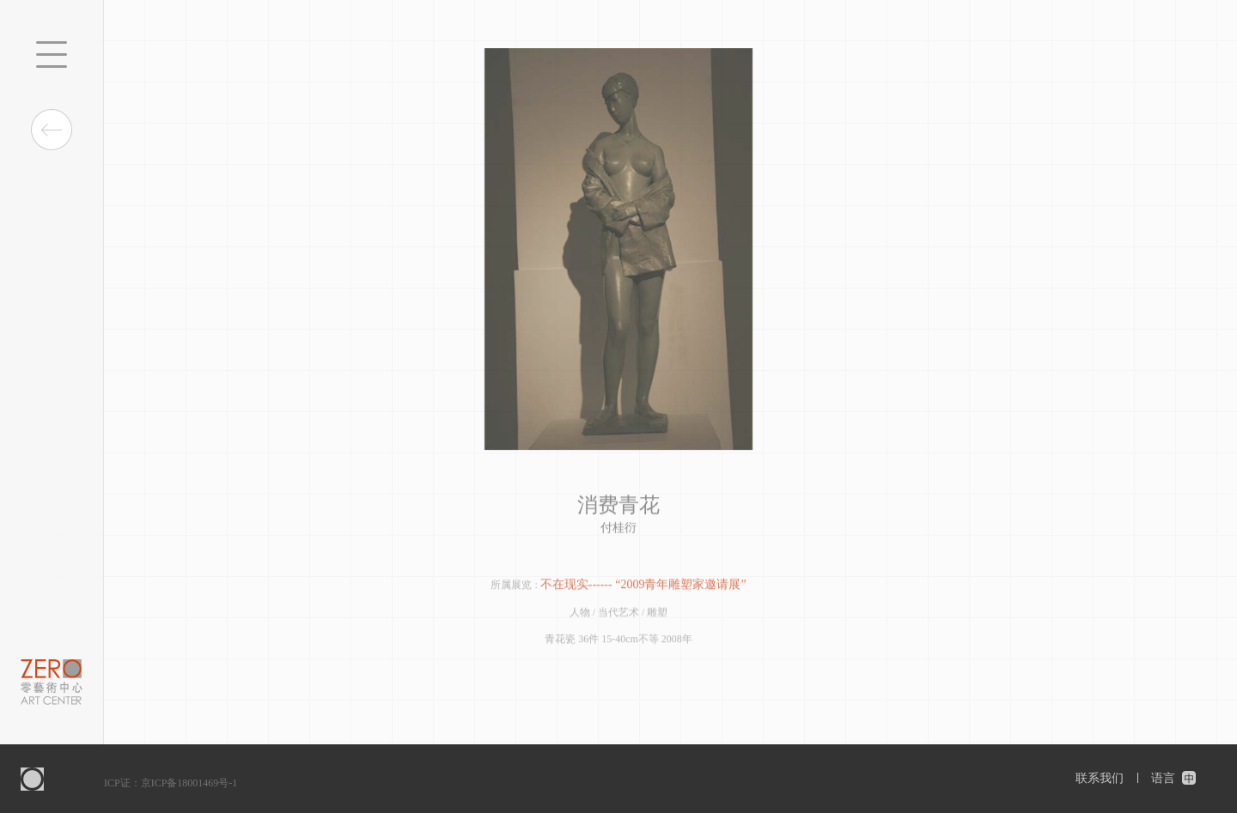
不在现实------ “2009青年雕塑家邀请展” (643, 585)
